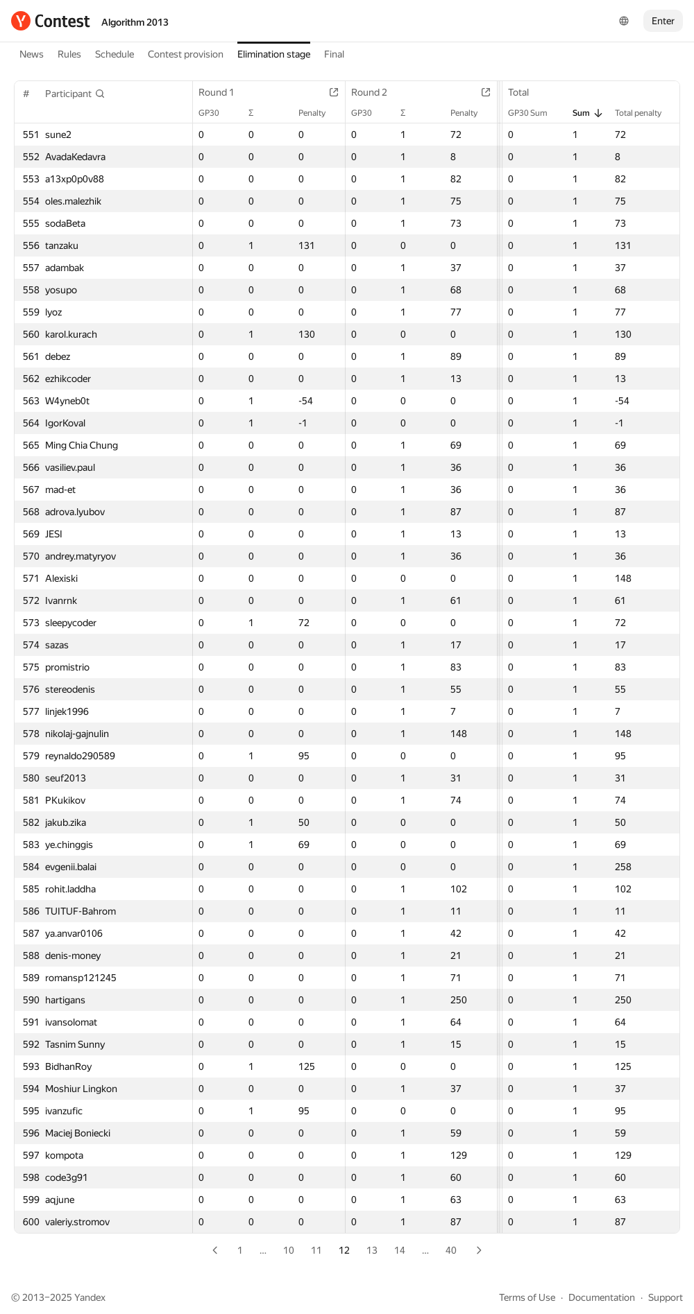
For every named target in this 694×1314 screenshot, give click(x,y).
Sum (588, 113)
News (31, 54)
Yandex (89, 1297)
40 (451, 1250)
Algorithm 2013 (135, 22)
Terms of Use (527, 1297)
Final (334, 54)
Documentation (601, 1297)
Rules (69, 54)
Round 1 (223, 92)
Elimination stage (273, 54)
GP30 (215, 113)
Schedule (114, 54)
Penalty (318, 113)
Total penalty (645, 113)
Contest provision (185, 54)
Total (525, 92)
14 (399, 1250)
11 (316, 1250)
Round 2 (376, 92)
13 (372, 1250)
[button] (75, 93)
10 (288, 1250)
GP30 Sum (534, 113)
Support (665, 1297)
